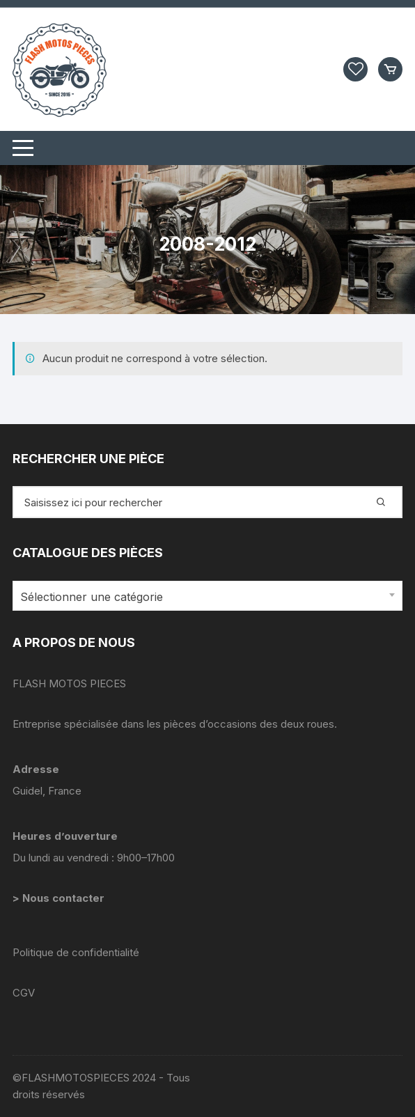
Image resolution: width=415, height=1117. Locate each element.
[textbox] (204, 597)
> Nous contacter (60, 898)
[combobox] (207, 596)
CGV (24, 992)
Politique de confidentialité (76, 952)
